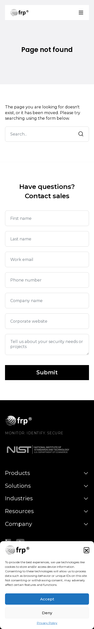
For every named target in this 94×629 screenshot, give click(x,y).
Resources (19, 511)
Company (18, 524)
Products (17, 473)
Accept (47, 599)
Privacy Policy (47, 623)
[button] (86, 550)
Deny (47, 613)
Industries (19, 498)
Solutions (18, 485)
